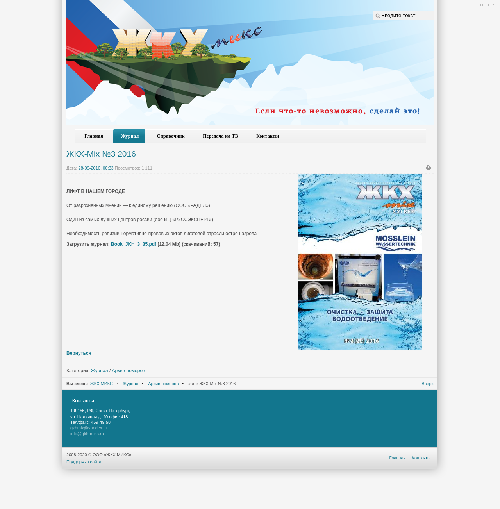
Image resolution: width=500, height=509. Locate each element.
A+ (481, 5)
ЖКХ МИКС (101, 383)
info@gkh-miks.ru (87, 433)
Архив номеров (128, 370)
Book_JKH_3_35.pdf (133, 244)
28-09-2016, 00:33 (96, 168)
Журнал (130, 136)
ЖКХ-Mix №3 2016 (101, 153)
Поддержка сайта (84, 461)
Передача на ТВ (220, 136)
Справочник (171, 136)
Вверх (427, 383)
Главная (94, 136)
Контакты (267, 136)
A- (493, 5)
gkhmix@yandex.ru (88, 427)
